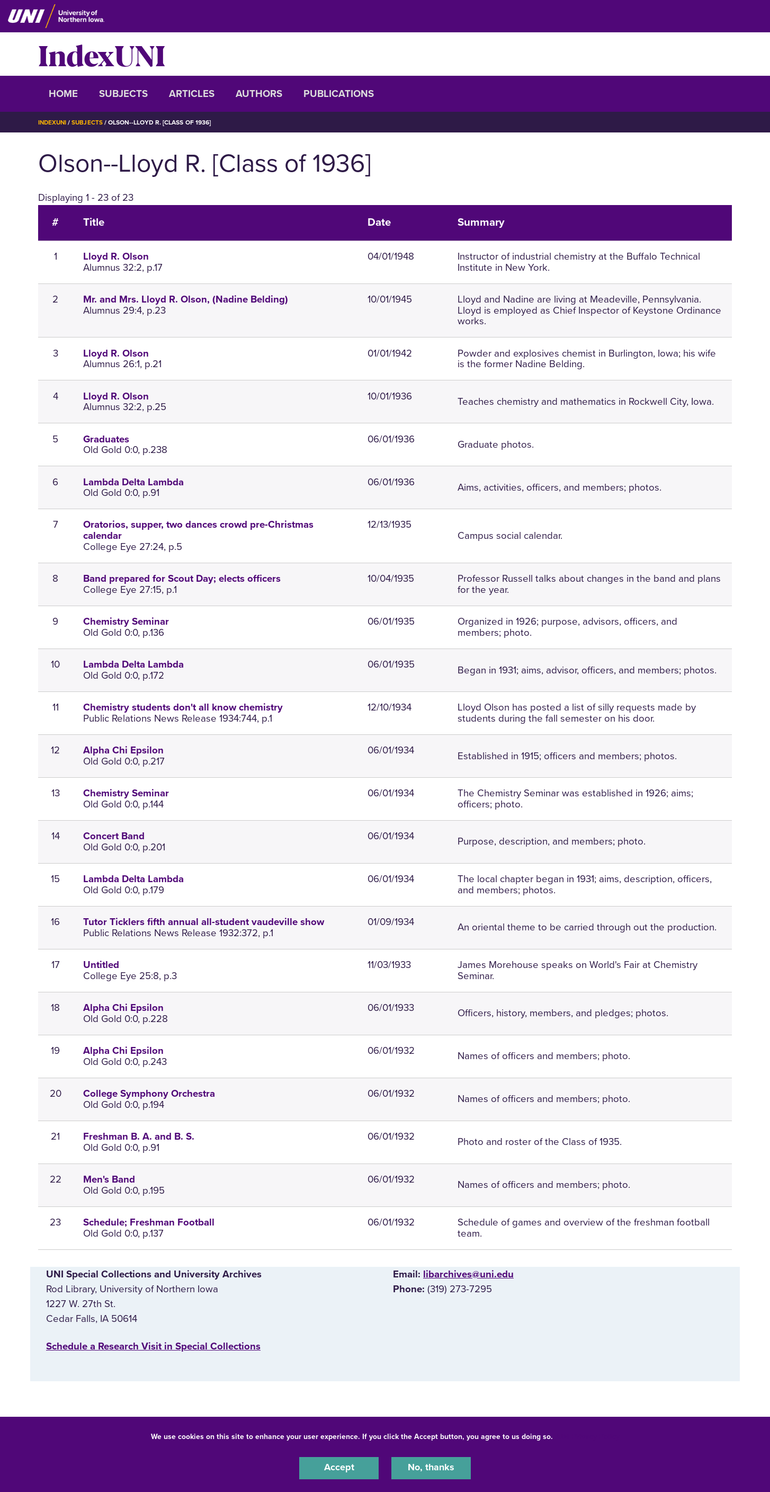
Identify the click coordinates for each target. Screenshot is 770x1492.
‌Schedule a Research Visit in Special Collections (153, 1346)
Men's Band (109, 1179)
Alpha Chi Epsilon (123, 750)
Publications (338, 94)
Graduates (106, 439)
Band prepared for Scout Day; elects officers (182, 578)
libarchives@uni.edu (468, 1274)
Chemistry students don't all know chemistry (183, 707)
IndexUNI (101, 54)
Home (63, 94)
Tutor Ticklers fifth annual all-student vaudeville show (203, 922)
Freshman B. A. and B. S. (138, 1136)
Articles (191, 94)
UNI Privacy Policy (588, 1435)
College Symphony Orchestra (149, 1093)
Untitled (101, 965)
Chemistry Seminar (126, 621)
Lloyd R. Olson (116, 256)
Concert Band (114, 836)
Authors (259, 94)
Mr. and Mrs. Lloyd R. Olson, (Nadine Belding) (185, 299)
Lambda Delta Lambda (133, 482)
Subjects (123, 94)
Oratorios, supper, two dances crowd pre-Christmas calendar (198, 530)
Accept (339, 1467)
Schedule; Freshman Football (148, 1222)
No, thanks (431, 1467)
